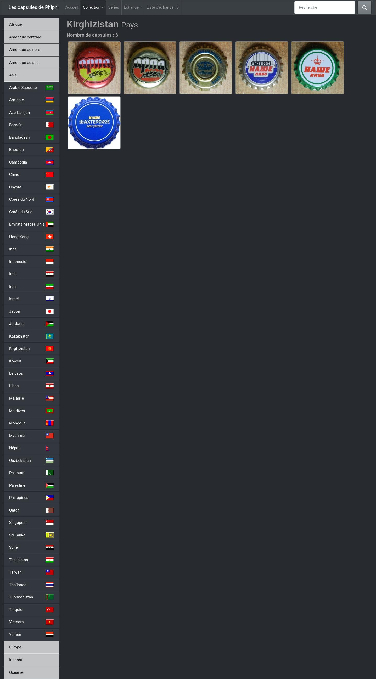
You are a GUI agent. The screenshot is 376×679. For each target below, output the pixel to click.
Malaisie (31, 398)
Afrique (15, 24)
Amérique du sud (24, 62)
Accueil (71, 7)
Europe (15, 647)
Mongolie (31, 423)
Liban (31, 386)
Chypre (31, 187)
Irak (31, 274)
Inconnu (16, 660)
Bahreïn (31, 124)
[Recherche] (324, 7)
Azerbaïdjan (31, 112)
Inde (31, 249)
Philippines (31, 497)
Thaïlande (31, 584)
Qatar (31, 510)
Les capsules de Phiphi (34, 7)
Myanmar (31, 435)
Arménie (31, 100)
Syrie (31, 547)
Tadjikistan (31, 560)
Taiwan (31, 572)
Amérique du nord (24, 49)
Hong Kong (31, 236)
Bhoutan (31, 149)
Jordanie (31, 323)
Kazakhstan (31, 336)
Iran (31, 286)
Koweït (31, 361)
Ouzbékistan (31, 460)
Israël (31, 298)
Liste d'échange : (163, 7)
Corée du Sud (31, 212)
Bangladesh (31, 137)
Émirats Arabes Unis (31, 224)
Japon (31, 311)
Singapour (31, 522)
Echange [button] (131, 7)
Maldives (31, 410)
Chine (31, 174)
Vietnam (31, 622)
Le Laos (31, 373)
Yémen (31, 634)
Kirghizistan (31, 348)
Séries (113, 7)
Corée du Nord (31, 199)
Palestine (31, 485)
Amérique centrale (25, 37)
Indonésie (31, 261)
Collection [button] (94, 7)
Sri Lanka (31, 535)
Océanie (16, 672)
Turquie (31, 609)
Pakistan (31, 472)
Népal (31, 448)
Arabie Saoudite (31, 87)
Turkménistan (31, 597)
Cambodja (31, 162)
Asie (13, 75)
